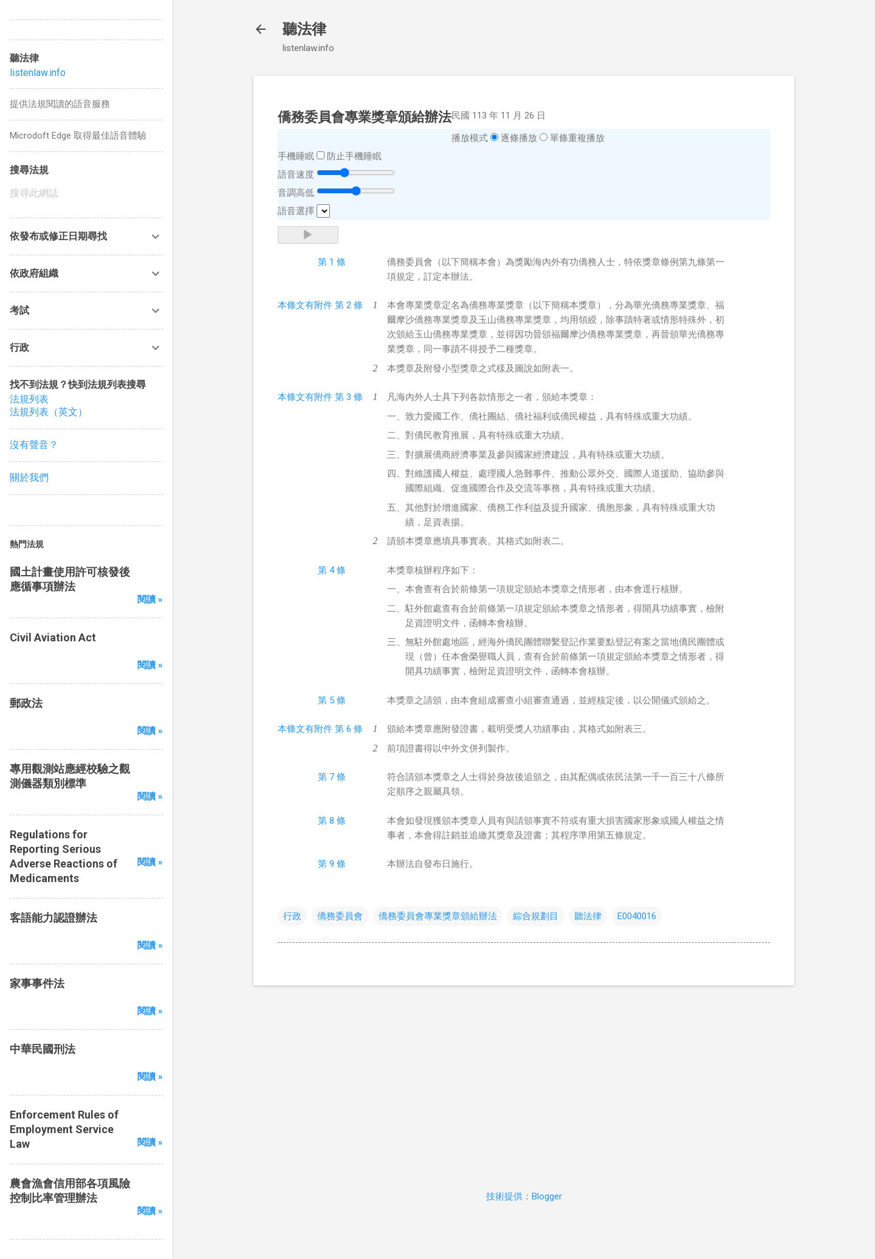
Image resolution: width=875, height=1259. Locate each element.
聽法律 (304, 29)
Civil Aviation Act (53, 637)
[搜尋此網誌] (86, 193)
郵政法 (26, 703)
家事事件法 (37, 983)
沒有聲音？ (34, 444)
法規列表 (29, 399)
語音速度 (296, 174)
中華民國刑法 (42, 1049)
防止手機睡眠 (354, 156)
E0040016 (636, 916)
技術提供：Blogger (524, 1196)
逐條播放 (519, 138)
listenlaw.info (38, 72)
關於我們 (29, 477)
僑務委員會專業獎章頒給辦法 (438, 916)
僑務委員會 (340, 916)
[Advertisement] (523, 1080)
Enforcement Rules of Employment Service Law (64, 1129)
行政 (292, 916)
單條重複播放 (577, 138)
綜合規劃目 (535, 916)
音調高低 (296, 192)
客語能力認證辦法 (53, 917)
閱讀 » (150, 599)
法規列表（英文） (49, 412)
